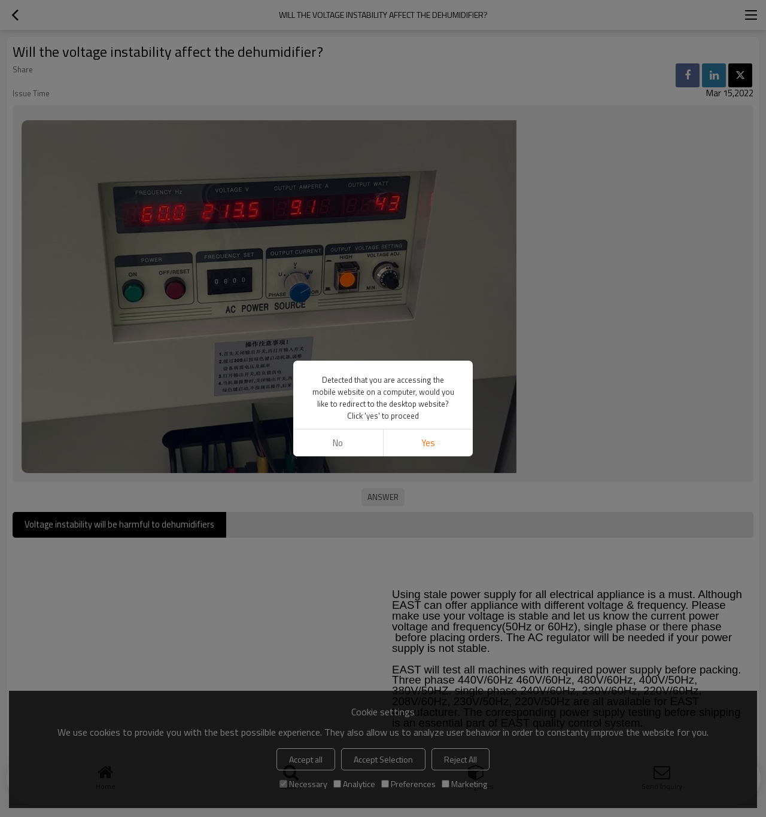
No (338, 443)
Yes (428, 443)
